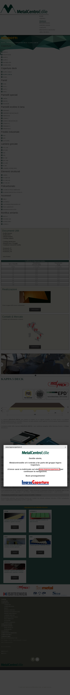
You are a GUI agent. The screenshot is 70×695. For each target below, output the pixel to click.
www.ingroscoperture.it (49, 469)
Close (65, 447)
